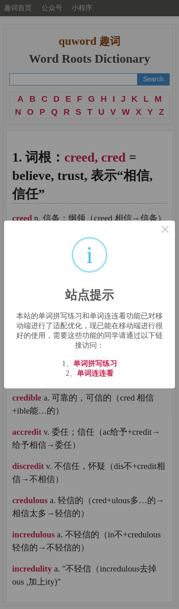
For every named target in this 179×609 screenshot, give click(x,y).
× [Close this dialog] (165, 230)
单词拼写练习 (95, 363)
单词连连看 (95, 373)
